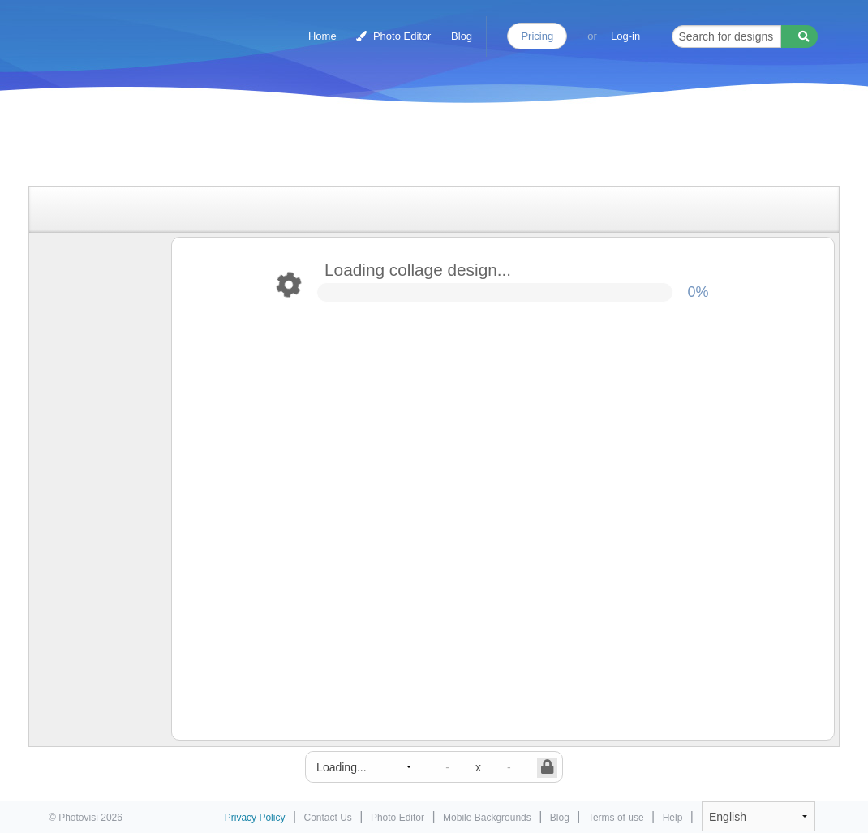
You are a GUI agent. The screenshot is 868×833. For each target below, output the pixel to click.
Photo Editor (393, 36)
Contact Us (328, 817)
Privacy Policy (255, 817)
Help (673, 817)
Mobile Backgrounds (487, 817)
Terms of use (616, 817)
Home (322, 36)
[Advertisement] (417, 148)
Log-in (625, 36)
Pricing (537, 36)
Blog (461, 36)
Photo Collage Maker (119, 28)
